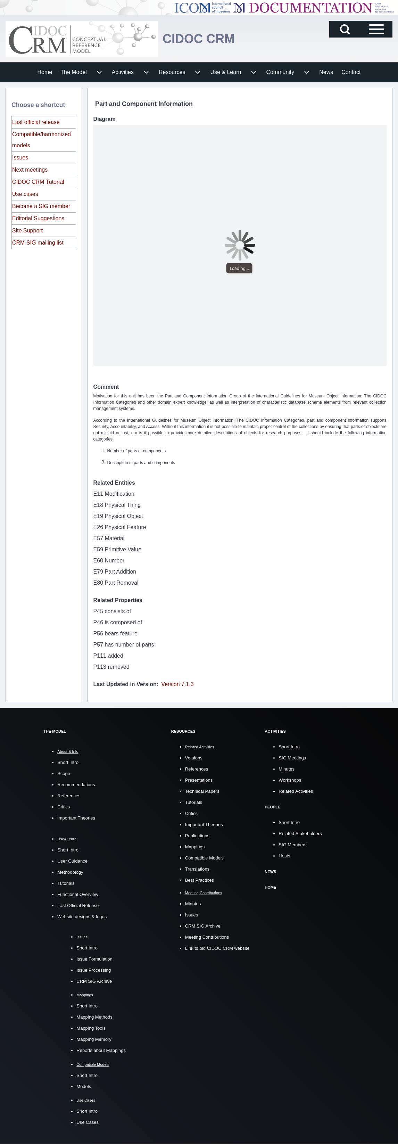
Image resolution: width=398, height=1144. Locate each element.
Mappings (195, 846)
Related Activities (296, 791)
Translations (197, 869)
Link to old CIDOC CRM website (217, 948)
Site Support (27, 230)
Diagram (104, 119)
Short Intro (67, 762)
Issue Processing (93, 970)
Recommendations (76, 784)
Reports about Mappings (101, 1050)
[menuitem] (45, 72)
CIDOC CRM (199, 39)
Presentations (199, 780)
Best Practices (199, 880)
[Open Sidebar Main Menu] (376, 29)
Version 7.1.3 (177, 684)
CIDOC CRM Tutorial (38, 182)
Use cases (25, 194)
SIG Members (292, 844)
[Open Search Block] (344, 29)
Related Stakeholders (300, 833)
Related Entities (114, 483)
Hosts (284, 855)
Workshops (290, 780)
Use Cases (87, 1122)
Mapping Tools (91, 1028)
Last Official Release (78, 905)
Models (83, 1086)
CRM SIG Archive (94, 981)
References (68, 795)
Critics (63, 806)
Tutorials (65, 883)
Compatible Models (204, 858)
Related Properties (117, 600)
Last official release (36, 122)
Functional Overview (77, 894)
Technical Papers (202, 791)
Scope (63, 773)
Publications (197, 835)
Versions (193, 757)
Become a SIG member (41, 206)
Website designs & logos (82, 916)
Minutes (193, 903)
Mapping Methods (94, 1017)
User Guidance (72, 861)
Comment (106, 387)
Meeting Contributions (207, 937)
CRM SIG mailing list (38, 243)
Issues (20, 158)
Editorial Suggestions (38, 218)
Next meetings (30, 170)
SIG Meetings (292, 757)
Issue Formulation (94, 959)
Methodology (70, 872)
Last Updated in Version (125, 684)
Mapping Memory (93, 1039)
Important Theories (76, 818)
